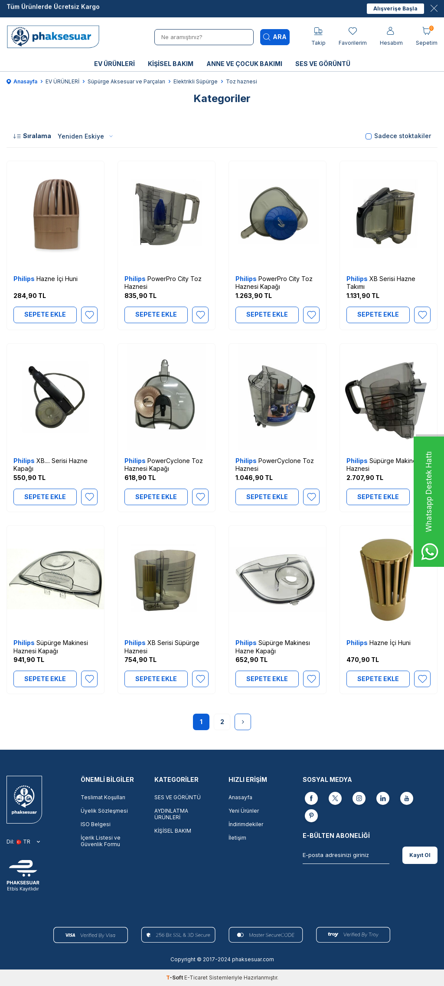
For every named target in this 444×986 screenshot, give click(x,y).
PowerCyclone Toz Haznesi (274, 464)
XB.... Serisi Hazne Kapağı (50, 464)
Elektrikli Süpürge (195, 81)
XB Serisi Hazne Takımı (380, 282)
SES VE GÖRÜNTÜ (322, 63)
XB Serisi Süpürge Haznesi (161, 646)
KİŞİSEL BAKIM (170, 63)
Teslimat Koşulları (103, 797)
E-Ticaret (196, 977)
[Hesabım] (391, 36)
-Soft (175, 977)
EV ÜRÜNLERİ (114, 63)
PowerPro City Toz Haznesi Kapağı (274, 282)
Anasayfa (22, 81)
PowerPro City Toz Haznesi (163, 282)
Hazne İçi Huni (45, 278)
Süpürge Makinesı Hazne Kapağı (272, 646)
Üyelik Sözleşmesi (104, 810)
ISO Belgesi (96, 824)
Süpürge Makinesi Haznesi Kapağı (50, 646)
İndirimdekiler (246, 824)
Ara (275, 37)
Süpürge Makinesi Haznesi (383, 464)
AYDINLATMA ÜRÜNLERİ (171, 814)
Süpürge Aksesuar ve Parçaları (126, 81)
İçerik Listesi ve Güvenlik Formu (101, 840)
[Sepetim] (426, 36)
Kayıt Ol (420, 855)
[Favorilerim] (353, 36)
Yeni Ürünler (244, 810)
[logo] (55, 37)
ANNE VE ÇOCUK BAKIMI (244, 63)
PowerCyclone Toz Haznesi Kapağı (163, 464)
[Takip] (318, 36)
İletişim (237, 837)
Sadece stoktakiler (398, 135)
